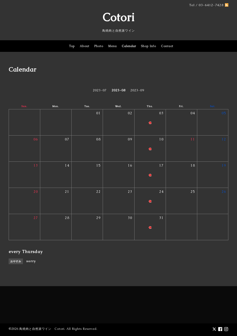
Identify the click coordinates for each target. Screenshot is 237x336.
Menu (112, 46)
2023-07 (100, 90)
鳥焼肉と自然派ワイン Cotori (41, 329)
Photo (98, 46)
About (84, 46)
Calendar (129, 46)
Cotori (119, 17)
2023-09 (137, 90)
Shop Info (148, 46)
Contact (167, 46)
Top (72, 46)
